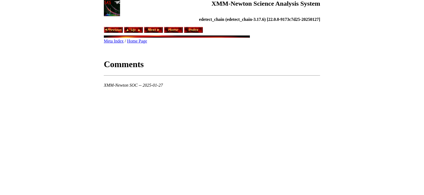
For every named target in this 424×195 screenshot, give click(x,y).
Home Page (137, 41)
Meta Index (114, 41)
